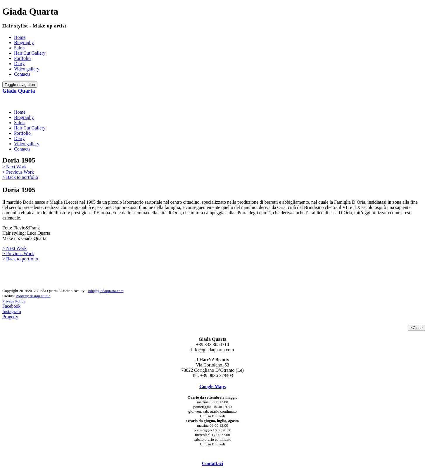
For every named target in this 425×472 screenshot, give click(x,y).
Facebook (11, 306)
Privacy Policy (13, 301)
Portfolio (22, 58)
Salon (19, 47)
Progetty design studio (33, 296)
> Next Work (14, 166)
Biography (24, 42)
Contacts (22, 74)
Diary (19, 63)
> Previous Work (18, 172)
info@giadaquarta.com (105, 290)
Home (19, 37)
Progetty (10, 316)
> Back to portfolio (20, 177)
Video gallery (26, 68)
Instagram (11, 311)
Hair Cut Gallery (30, 53)
